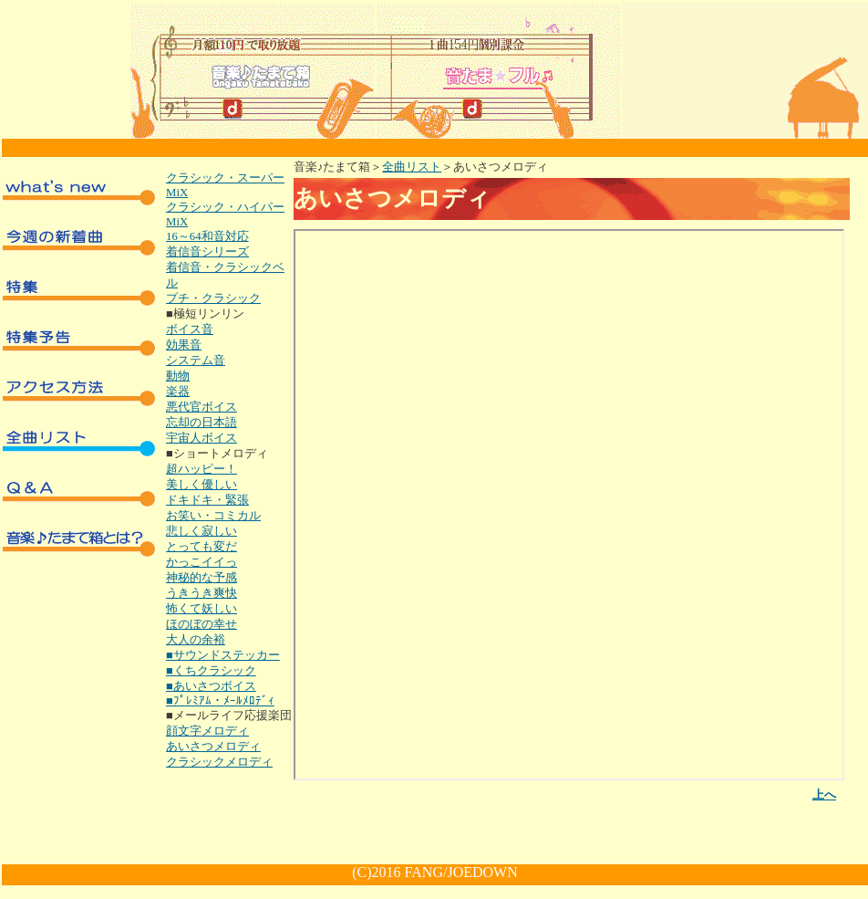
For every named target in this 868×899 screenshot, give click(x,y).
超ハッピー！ (201, 469)
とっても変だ (201, 546)
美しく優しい (201, 484)
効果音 (184, 345)
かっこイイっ (201, 562)
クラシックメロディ (219, 762)
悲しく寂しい (201, 531)
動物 (178, 376)
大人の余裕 (195, 639)
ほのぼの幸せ (201, 624)
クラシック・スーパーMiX (225, 185)
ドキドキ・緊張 (207, 500)
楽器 (178, 391)
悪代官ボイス (201, 407)
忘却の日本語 (201, 422)
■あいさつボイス (211, 686)
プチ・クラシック (213, 298)
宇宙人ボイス (201, 438)
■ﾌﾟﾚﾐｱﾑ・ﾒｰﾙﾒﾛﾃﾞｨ (220, 701)
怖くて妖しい (201, 608)
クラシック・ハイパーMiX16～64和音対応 (225, 222)
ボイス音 (189, 329)
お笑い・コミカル (213, 515)
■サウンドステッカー (223, 655)
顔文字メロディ (207, 731)
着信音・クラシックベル (225, 275)
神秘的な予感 (201, 577)
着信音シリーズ (207, 252)
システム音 (195, 360)
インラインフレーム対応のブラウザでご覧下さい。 (569, 504)
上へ (824, 795)
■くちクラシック (211, 670)
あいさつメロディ (213, 746)
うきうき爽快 (201, 593)
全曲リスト (411, 167)
